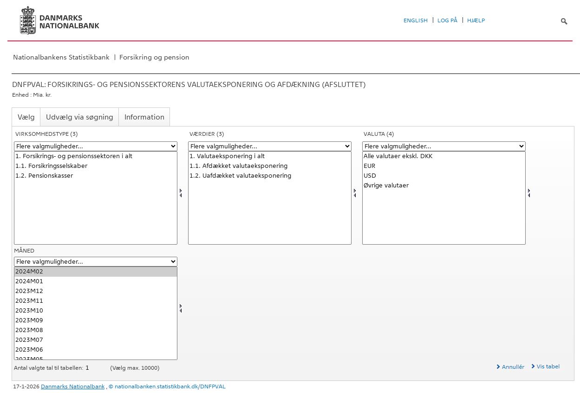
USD (444, 176)
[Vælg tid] (95, 313)
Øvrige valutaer (444, 186)
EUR (444, 166)
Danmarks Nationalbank (72, 386)
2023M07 (95, 340)
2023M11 (95, 301)
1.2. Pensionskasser (95, 176)
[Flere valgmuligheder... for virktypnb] (95, 146)
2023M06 (95, 350)
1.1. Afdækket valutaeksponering (270, 166)
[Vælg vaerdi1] (270, 198)
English (416, 20)
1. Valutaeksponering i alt (270, 156)
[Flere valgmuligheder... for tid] (95, 261)
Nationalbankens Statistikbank (61, 57)
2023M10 (95, 311)
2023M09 (95, 321)
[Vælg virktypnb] (95, 198)
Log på (447, 20)
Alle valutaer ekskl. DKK (444, 156)
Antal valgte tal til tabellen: (49, 368)
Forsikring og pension (154, 57)
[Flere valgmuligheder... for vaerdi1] (270, 146)
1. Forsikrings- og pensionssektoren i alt (95, 156)
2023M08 (95, 330)
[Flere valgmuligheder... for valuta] (444, 146)
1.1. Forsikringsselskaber (95, 166)
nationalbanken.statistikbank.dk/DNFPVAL (170, 386)
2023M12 (95, 291)
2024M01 (95, 281)
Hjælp (476, 20)
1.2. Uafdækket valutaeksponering (270, 176)
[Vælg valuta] (444, 198)
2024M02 (95, 272)
